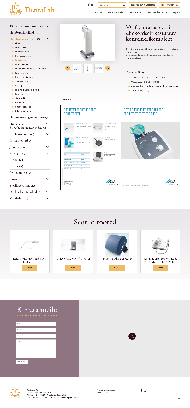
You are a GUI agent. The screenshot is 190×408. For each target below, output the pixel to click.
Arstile (98, 12)
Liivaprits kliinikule (24, 77)
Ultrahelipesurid (23, 107)
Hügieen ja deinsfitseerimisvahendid (28, 126)
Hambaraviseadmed (25, 39)
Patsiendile (136, 12)
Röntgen (19, 94)
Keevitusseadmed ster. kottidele (30, 69)
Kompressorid (21, 73)
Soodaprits (20, 102)
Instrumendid (21, 141)
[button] (67, 68)
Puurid (17, 179)
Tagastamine (102, 392)
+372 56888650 (46, 397)
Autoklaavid (20, 47)
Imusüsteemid (22, 60)
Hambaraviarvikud (24, 33)
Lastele (16, 166)
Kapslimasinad (22, 64)
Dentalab (32, 8)
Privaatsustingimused (106, 390)
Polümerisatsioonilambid (27, 90)
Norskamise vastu (157, 12)
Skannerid (20, 98)
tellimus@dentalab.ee (69, 397)
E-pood (176, 12)
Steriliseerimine (22, 185)
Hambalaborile (116, 12)
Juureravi (18, 147)
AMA (179, 398)
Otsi (123, 5)
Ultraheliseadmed (24, 111)
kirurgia (147, 90)
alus (140, 90)
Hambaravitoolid (23, 56)
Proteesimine (21, 173)
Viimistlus (19, 198)
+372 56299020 (39, 395)
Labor (16, 160)
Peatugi (18, 86)
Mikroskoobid (21, 81)
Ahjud (17, 43)
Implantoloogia (22, 134)
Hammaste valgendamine (28, 117)
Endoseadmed (22, 52)
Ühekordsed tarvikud (26, 192)
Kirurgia (17, 153)
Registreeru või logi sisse (143, 5)
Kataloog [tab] (66, 98)
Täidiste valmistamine (26, 26)
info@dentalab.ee (60, 395)
